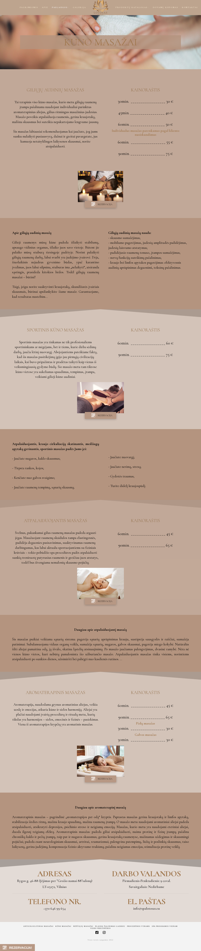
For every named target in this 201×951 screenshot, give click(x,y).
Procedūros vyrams (138, 926)
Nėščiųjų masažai (83, 926)
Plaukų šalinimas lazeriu (110, 926)
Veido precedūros (100, 928)
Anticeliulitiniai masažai (38, 926)
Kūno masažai (63, 926)
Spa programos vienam (165, 926)
